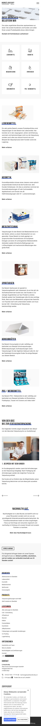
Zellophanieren (6, 628)
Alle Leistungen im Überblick (10, 610)
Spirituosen (5, 587)
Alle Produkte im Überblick (9, 601)
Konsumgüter (6, 590)
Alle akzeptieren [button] (10, 719)
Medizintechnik (6, 584)
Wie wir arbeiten (6, 648)
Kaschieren (5, 626)
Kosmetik (4, 582)
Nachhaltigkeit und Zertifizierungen (12, 650)
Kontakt (4, 653)
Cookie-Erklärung (30, 723)
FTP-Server (8, 677)
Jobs (8, 656)
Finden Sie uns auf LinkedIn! (22, 677)
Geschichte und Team (8, 645)
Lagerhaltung (6, 636)
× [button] (28, 690)
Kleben (4, 620)
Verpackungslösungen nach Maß (11, 598)
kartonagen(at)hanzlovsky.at (29, 675)
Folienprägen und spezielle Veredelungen (13, 631)
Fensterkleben (6, 623)
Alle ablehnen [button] (22, 719)
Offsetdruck (5, 615)
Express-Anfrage (8, 548)
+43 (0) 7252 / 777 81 (11, 675)
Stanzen (4, 618)
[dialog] (16, 706)
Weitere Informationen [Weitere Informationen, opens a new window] (10, 716)
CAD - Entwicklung (7, 612)
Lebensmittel (5, 579)
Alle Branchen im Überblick (9, 576)
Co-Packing (5, 634)
